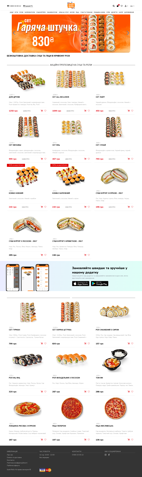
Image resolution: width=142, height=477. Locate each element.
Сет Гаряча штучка (61, 330)
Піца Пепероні (59, 426)
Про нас (10, 454)
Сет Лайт (100, 97)
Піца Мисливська (104, 426)
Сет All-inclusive (60, 97)
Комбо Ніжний (16, 193)
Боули (72, 12)
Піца (77, 12)
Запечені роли (30, 12)
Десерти (114, 12)
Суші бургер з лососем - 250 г (23, 241)
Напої (121, 12)
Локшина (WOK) (99, 12)
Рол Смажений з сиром (107, 330)
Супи (108, 12)
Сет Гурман (14, 330)
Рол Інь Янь (14, 378)
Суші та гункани (86, 12)
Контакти (10, 460)
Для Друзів (14, 97)
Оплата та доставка (14, 457)
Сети (16, 12)
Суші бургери (41, 12)
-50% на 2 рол (64, 12)
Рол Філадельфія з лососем (66, 378)
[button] (66, 50)
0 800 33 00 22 (14, 6)
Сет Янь (56, 145)
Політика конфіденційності (17, 462)
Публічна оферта (13, 465)
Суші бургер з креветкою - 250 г (67, 241)
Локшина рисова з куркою (22, 426)
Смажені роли (52, 12)
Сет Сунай (101, 145)
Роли (21, 12)
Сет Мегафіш (15, 145)
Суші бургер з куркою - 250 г (109, 193)
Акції (11, 12)
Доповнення (129, 12)
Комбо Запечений (61, 193)
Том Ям (99, 378)
